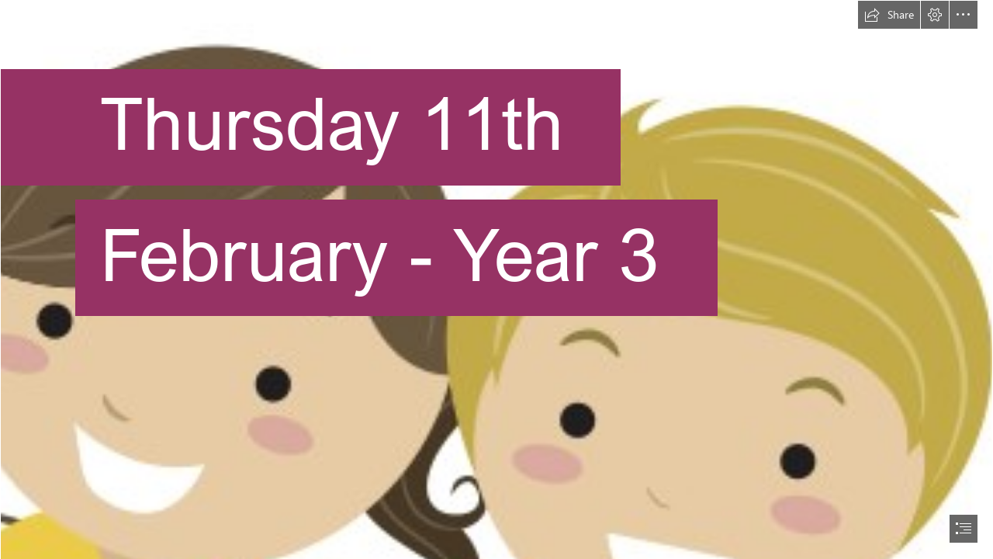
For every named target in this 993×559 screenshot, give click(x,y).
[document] (496, 279)
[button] (889, 15)
